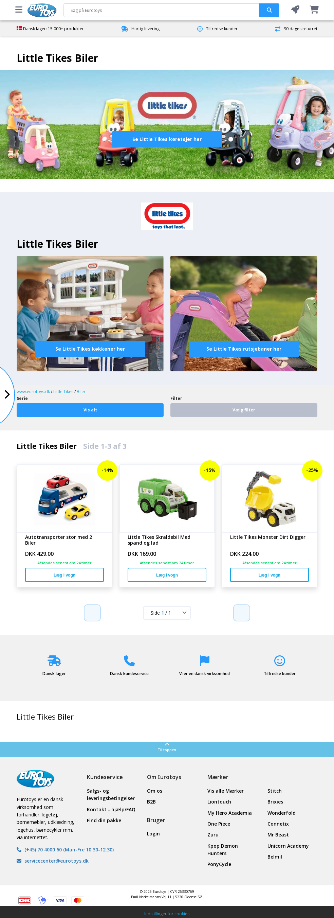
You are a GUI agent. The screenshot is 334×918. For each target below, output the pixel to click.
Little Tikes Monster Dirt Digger (267, 537)
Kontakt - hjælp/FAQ (111, 809)
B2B (151, 801)
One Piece (218, 823)
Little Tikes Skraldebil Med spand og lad (159, 540)
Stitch (274, 791)
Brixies (275, 801)
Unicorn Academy (288, 846)
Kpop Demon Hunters (222, 850)
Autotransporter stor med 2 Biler (58, 540)
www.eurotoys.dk (33, 391)
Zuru (213, 834)
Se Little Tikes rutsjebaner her (243, 349)
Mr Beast (278, 834)
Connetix (278, 823)
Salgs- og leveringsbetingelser (111, 794)
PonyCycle (219, 864)
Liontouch (219, 801)
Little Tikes (63, 391)
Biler (81, 391)
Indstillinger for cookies (166, 914)
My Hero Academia (229, 813)
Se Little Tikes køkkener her (90, 349)
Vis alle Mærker (225, 791)
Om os (154, 791)
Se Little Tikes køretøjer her (167, 139)
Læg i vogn (64, 575)
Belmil (274, 856)
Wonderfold (281, 813)
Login (153, 833)
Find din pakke (104, 820)
